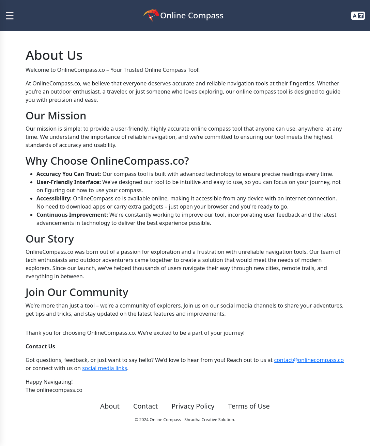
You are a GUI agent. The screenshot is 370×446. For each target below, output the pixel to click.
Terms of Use (248, 406)
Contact (145, 406)
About (110, 406)
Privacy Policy (192, 406)
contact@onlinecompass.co (309, 360)
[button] (358, 15)
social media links (104, 368)
